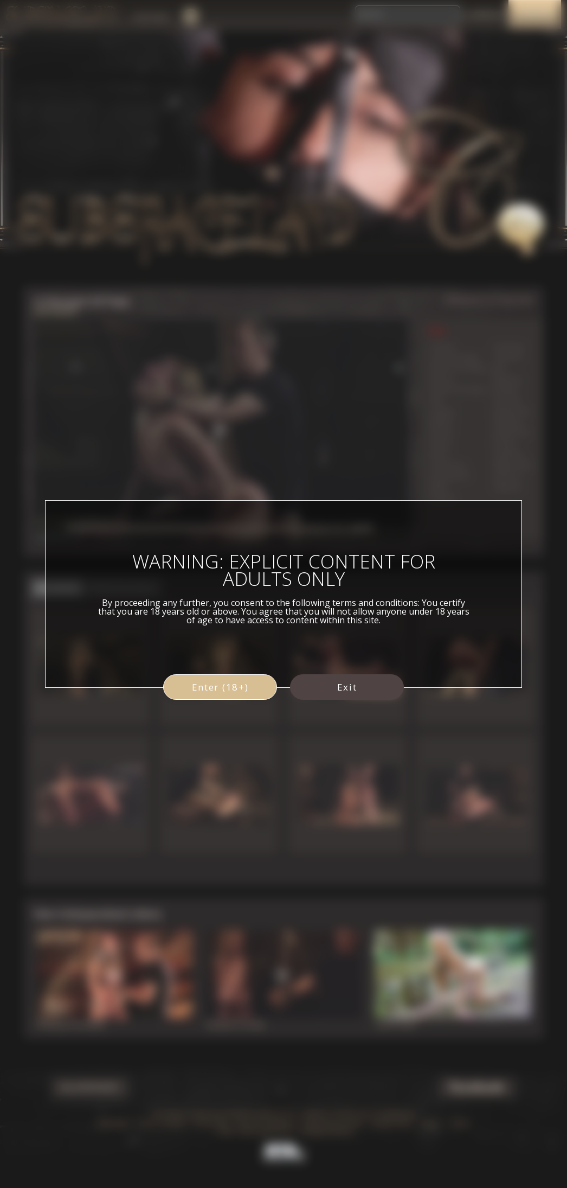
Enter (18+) (220, 687)
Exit (347, 687)
